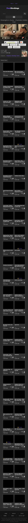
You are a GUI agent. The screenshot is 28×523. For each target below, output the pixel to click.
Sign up (12, 3)
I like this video (5, 42)
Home (6, 513)
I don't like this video (18, 42)
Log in (16, 3)
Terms (5, 515)
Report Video (14, 44)
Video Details (5, 44)
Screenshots (22, 44)
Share (10, 47)
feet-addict (24, 50)
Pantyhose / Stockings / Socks (13, 55)
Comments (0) (17, 47)
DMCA (12, 515)
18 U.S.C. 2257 (21, 515)
